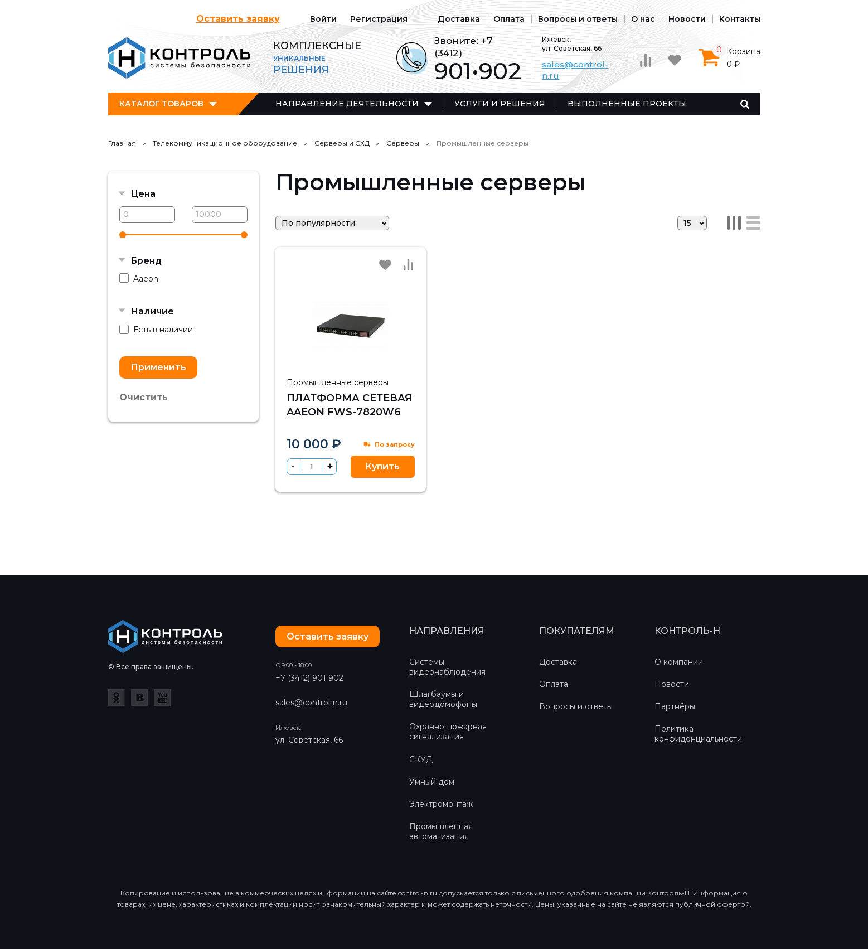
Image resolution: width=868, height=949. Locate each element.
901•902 (477, 71)
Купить (382, 466)
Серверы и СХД (342, 143)
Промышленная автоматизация (441, 831)
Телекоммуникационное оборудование (225, 143)
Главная (122, 143)
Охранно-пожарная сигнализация (448, 732)
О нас (643, 19)
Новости (687, 19)
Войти (323, 19)
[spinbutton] (312, 466)
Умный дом (431, 782)
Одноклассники (116, 697)
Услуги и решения (499, 104)
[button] (330, 466)
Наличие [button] (152, 311)
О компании (678, 662)
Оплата (509, 19)
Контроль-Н (179, 58)
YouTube (162, 697)
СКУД (421, 759)
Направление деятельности (347, 104)
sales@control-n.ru (311, 703)
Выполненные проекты (627, 104)
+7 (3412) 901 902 (309, 678)
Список (753, 223)
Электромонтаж (441, 804)
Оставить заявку (238, 18)
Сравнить (409, 264)
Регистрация (379, 19)
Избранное (385, 265)
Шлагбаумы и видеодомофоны (443, 699)
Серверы (402, 143)
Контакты (739, 19)
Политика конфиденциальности (698, 734)
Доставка (459, 19)
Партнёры (674, 706)
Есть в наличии (156, 330)
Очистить (143, 397)
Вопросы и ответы (578, 19)
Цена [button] (143, 193)
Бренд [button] (146, 260)
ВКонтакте (139, 697)
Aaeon (138, 278)
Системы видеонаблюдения (447, 667)
